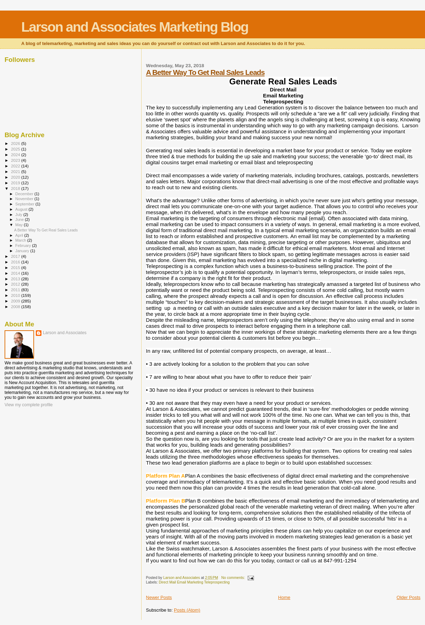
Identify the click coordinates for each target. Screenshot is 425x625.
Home (284, 597)
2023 (16, 160)
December (24, 194)
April (19, 235)
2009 (16, 301)
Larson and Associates (64, 332)
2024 (16, 154)
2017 (16, 256)
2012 (16, 284)
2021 (16, 171)
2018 (16, 188)
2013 (16, 278)
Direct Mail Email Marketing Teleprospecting (194, 582)
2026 (16, 143)
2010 (16, 295)
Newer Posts (159, 597)
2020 (16, 177)
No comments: (233, 578)
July (19, 214)
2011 (16, 289)
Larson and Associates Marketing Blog (134, 26)
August (22, 209)
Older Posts (408, 597)
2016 (16, 262)
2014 (16, 273)
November (24, 199)
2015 (16, 267)
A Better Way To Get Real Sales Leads (205, 72)
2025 (16, 149)
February (23, 245)
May (19, 225)
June (20, 219)
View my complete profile (29, 404)
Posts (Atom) (187, 610)
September (25, 204)
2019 (16, 182)
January (23, 251)
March (21, 240)
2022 (16, 166)
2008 (16, 306)
